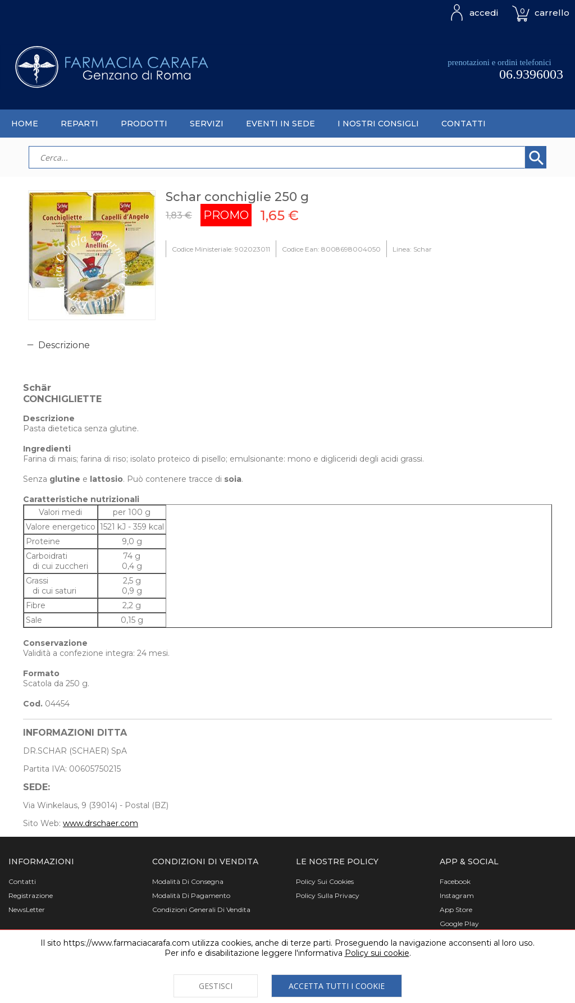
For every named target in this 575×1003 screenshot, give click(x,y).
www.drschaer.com (100, 823)
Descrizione (64, 345)
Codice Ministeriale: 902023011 (221, 249)
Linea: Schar (412, 249)
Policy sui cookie (377, 953)
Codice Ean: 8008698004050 (331, 249)
